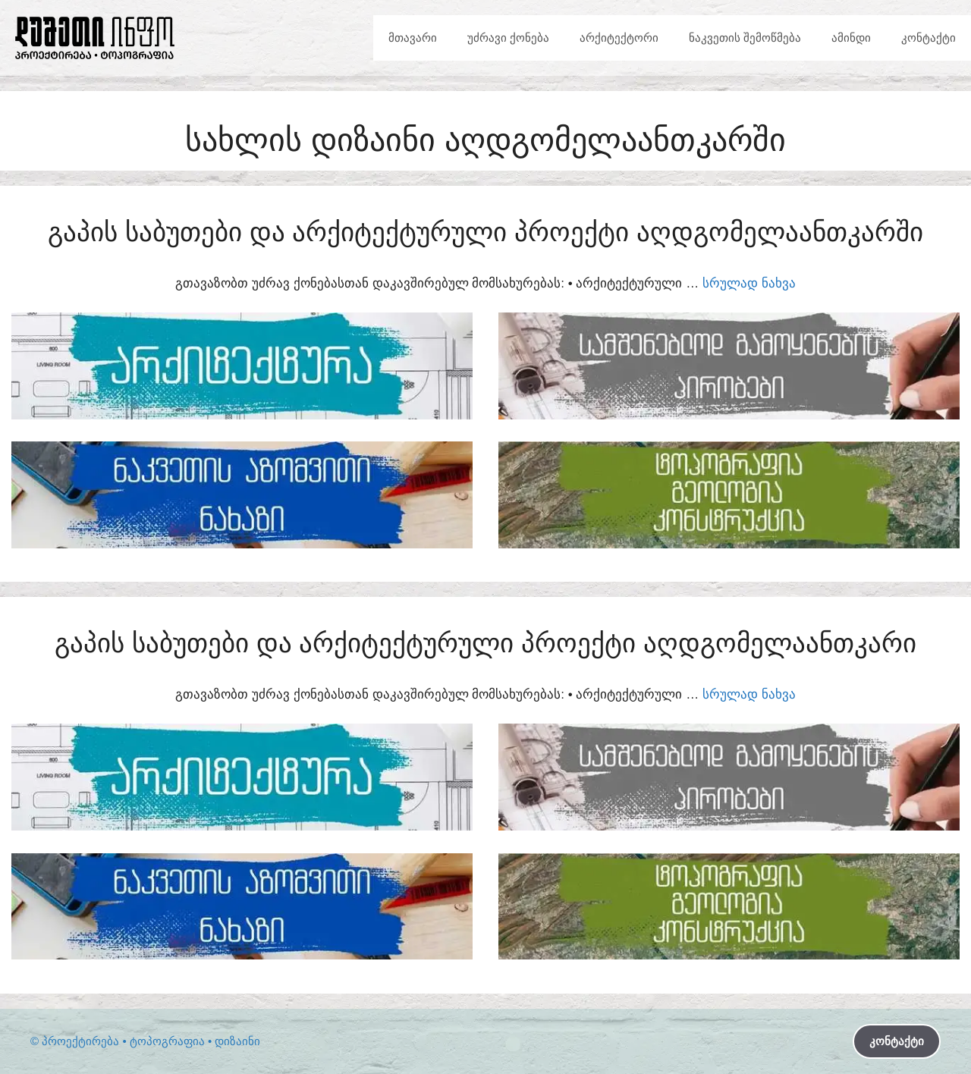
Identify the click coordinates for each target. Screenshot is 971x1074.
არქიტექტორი (619, 37)
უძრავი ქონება (508, 37)
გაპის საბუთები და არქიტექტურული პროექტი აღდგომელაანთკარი (485, 643)
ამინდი (851, 37)
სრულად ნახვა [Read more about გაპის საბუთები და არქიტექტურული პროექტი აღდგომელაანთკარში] (749, 283)
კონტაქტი (928, 37)
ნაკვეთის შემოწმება (745, 37)
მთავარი (412, 37)
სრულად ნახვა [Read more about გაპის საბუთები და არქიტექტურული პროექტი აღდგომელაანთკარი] (749, 694)
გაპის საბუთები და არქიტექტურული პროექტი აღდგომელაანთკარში (485, 232)
